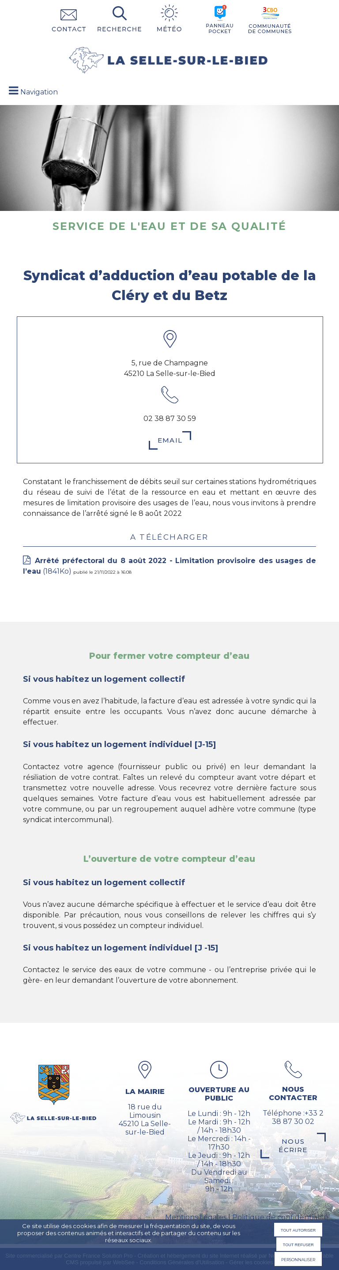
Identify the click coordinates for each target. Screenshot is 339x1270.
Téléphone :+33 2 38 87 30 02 (293, 1117)
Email (170, 440)
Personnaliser (298, 1258)
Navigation (39, 92)
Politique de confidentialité (280, 1217)
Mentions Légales (195, 1217)
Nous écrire (293, 1145)
